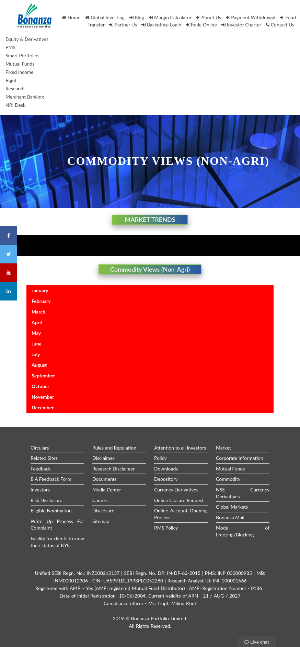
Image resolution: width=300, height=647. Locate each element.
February (41, 301)
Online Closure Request (179, 500)
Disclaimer (103, 458)
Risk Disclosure (46, 500)
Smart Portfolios (22, 55)
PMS (10, 47)
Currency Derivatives (176, 489)
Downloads (166, 469)
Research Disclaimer (113, 469)
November (43, 397)
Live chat (256, 642)
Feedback (41, 469)
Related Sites (44, 458)
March (38, 312)
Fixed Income (19, 72)
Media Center (106, 489)
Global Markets (232, 507)
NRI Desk (15, 105)
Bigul (10, 80)
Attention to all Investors (180, 448)
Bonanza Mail (230, 517)
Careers (100, 500)
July (36, 354)
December (43, 407)
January (40, 290)
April (37, 322)
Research (14, 88)
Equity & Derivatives (26, 39)
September (43, 375)
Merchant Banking (24, 97)
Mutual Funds (19, 64)
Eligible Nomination (51, 510)
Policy (160, 458)
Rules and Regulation (114, 448)
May (36, 333)
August (39, 365)
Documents (104, 479)
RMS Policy (166, 528)
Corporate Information (239, 458)
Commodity (228, 479)
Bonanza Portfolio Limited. (159, 618)
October (40, 386)
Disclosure (103, 510)
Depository (165, 479)
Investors (40, 489)
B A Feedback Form (51, 479)
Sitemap (100, 521)
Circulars (40, 448)
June (37, 344)
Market (223, 448)
